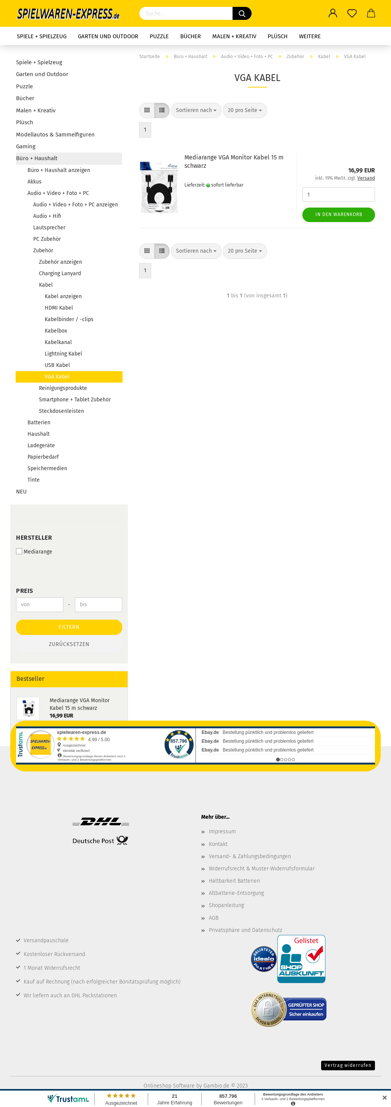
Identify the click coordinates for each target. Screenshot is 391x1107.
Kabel (46, 285)
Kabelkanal (58, 342)
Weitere (310, 36)
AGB (213, 918)
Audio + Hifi (47, 216)
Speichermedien (47, 468)
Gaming (26, 146)
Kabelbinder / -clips (69, 319)
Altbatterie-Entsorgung (236, 893)
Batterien (38, 422)
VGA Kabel (57, 376)
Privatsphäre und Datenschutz (245, 930)
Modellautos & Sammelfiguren (55, 134)
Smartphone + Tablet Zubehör (75, 399)
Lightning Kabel (63, 354)
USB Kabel (57, 365)
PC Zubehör (47, 239)
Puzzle (159, 36)
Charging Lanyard (60, 273)
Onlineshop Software (169, 1086)
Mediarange (34, 551)
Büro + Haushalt (36, 158)
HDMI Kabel (59, 308)
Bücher (190, 36)
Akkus (34, 182)
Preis (24, 590)
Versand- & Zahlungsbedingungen (250, 856)
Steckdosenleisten (61, 411)
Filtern (69, 627)
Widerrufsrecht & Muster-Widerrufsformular (262, 868)
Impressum (222, 831)
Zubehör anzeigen (60, 262)
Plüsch (278, 36)
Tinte (33, 480)
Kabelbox (56, 331)
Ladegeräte (41, 445)
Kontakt (218, 844)
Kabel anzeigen (63, 296)
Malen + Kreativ (234, 36)
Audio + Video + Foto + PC (58, 193)
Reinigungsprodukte (63, 388)
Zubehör (43, 250)
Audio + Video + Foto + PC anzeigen (75, 204)
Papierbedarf (43, 457)
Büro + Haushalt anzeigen (58, 170)
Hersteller (34, 537)
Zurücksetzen (69, 644)
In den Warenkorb (338, 214)
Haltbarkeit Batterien (234, 881)
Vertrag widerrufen (348, 1065)
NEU (21, 491)
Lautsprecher (49, 227)
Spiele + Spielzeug (41, 36)
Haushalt (38, 434)
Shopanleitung (226, 905)
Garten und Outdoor (108, 36)
